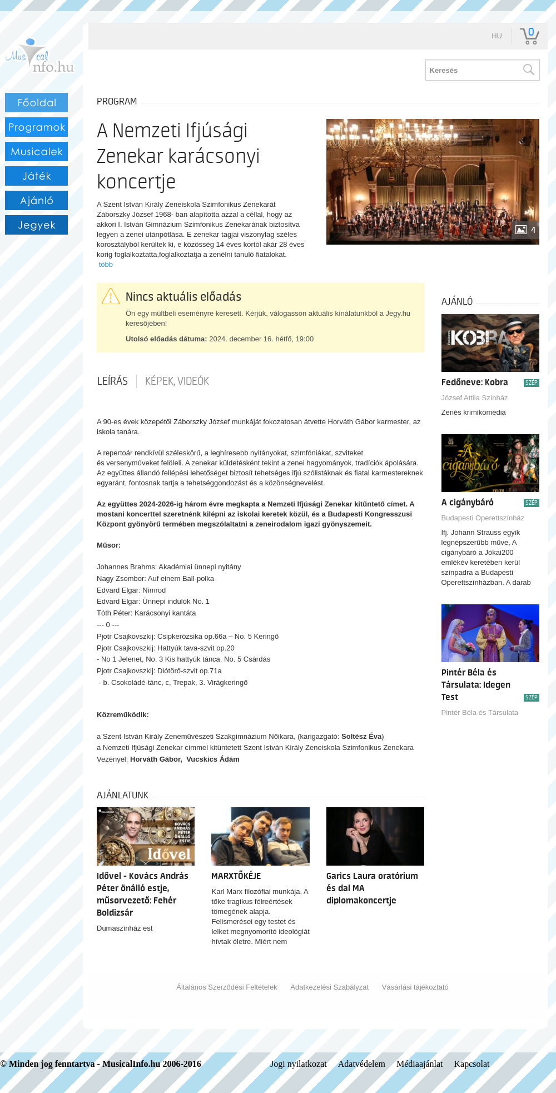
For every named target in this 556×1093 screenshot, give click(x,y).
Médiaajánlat (419, 1064)
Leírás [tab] (112, 381)
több (106, 264)
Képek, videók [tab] (177, 381)
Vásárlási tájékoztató (415, 987)
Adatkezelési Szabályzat (329, 987)
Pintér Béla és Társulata (480, 712)
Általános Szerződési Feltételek (226, 987)
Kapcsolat (472, 1064)
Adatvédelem (361, 1064)
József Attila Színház (474, 398)
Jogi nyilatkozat (298, 1064)
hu (497, 36)
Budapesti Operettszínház (483, 518)
